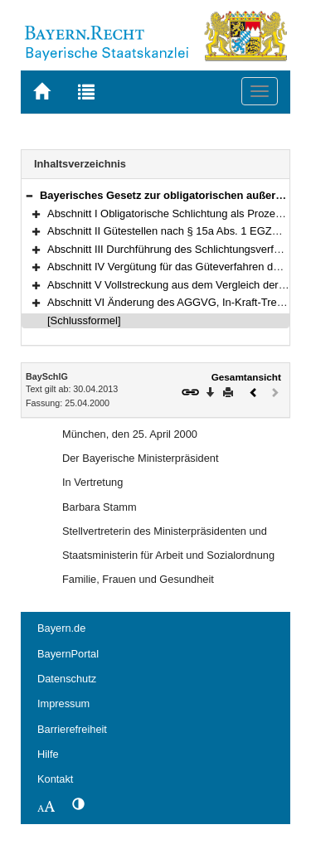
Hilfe (48, 754)
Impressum (63, 703)
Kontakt (55, 779)
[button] (29, 195)
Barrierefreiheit (72, 729)
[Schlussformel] (84, 320)
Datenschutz (66, 678)
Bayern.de (61, 628)
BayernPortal (68, 654)
